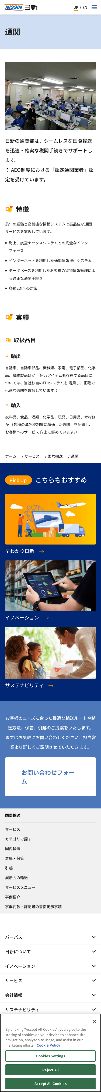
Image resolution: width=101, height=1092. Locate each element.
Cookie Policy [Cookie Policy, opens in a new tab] (48, 1047)
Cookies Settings (50, 1058)
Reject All (50, 1072)
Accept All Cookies (50, 1086)
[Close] (94, 1023)
